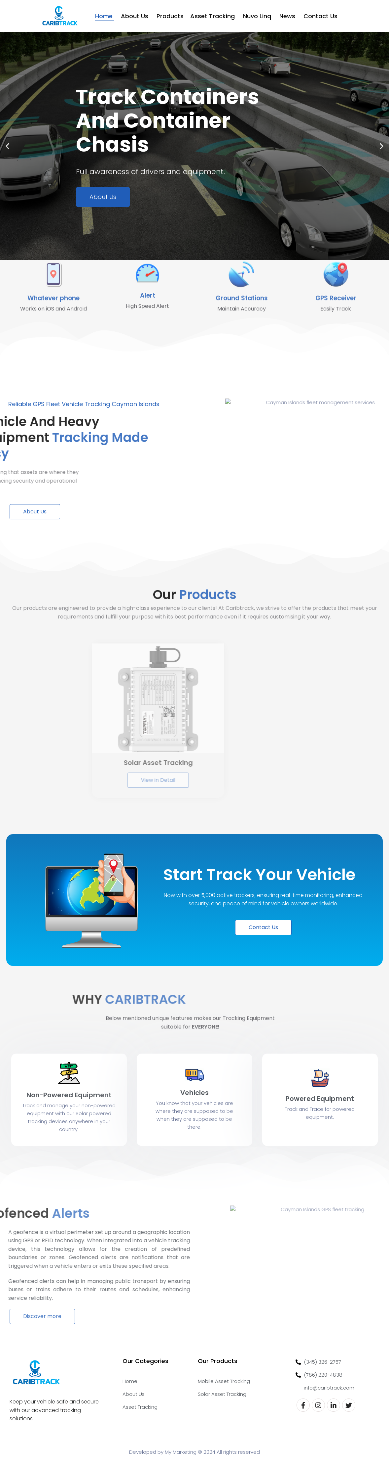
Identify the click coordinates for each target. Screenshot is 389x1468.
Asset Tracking (213, 16)
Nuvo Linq (258, 16)
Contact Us (321, 16)
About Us (135, 16)
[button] (7, 146)
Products (170, 16)
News (288, 16)
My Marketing (180, 1451)
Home (104, 16)
